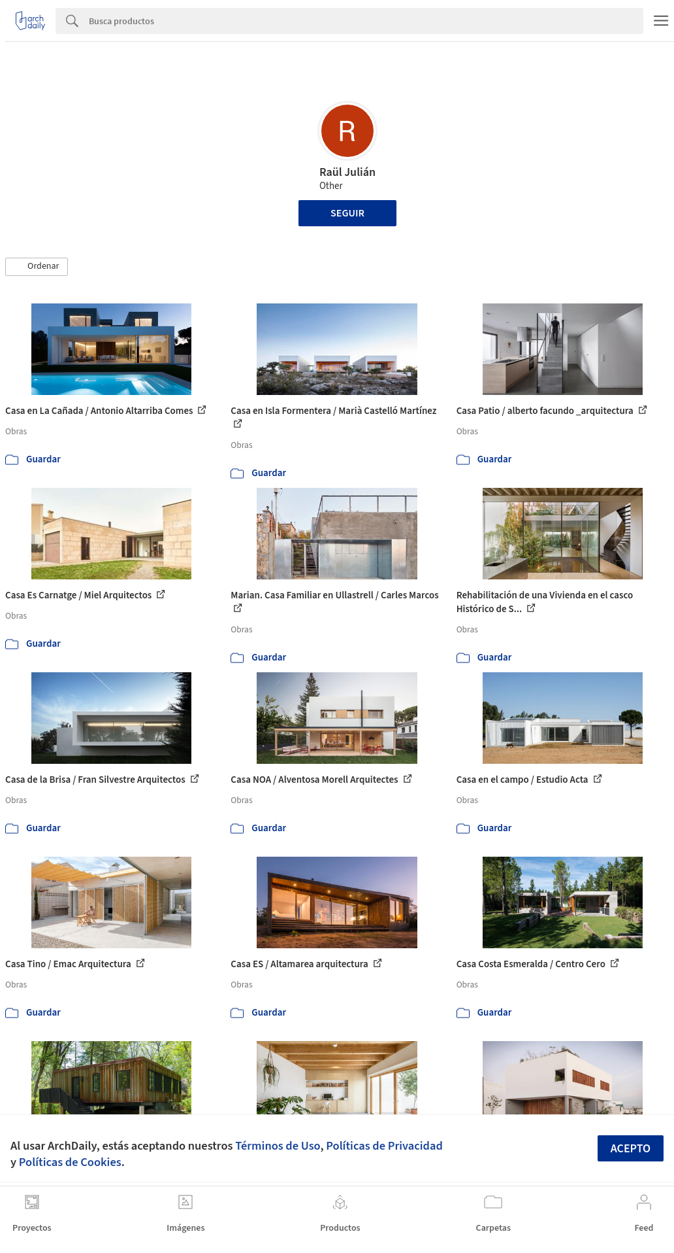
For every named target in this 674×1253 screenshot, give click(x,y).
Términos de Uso (277, 1145)
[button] (36, 267)
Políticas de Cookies (70, 1162)
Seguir (347, 213)
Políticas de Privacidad (384, 1145)
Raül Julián (347, 172)
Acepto (631, 1149)
